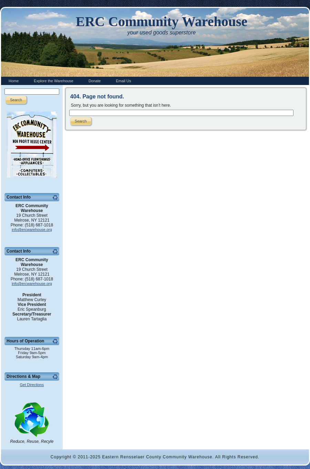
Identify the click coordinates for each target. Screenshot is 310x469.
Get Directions (32, 385)
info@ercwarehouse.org (32, 229)
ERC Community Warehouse (162, 21)
